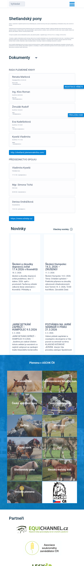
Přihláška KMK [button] (76, 115)
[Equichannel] (42, 531)
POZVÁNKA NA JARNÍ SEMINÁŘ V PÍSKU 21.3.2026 (58, 327)
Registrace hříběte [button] (74, 87)
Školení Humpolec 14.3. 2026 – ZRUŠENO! (55, 267)
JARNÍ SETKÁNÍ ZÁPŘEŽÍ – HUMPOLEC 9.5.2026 (24, 327)
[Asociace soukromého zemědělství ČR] (42, 550)
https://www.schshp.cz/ (22, 218)
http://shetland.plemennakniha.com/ (27, 152)
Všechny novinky (63, 229)
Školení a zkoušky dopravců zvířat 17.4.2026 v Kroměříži (25, 267)
